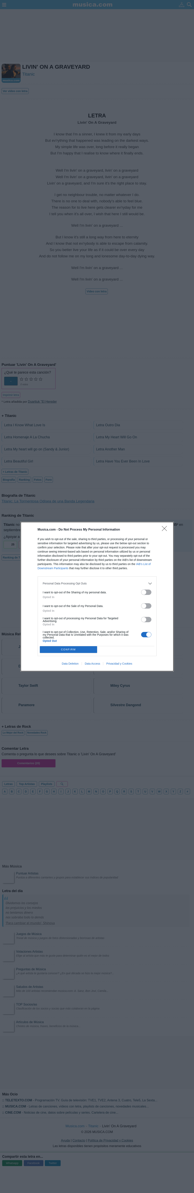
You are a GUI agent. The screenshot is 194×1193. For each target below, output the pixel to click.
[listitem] (97, 583)
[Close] (165, 530)
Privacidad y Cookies (119, 663)
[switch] (146, 592)
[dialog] (97, 596)
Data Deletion (70, 663)
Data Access (92, 663)
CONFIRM (68, 649)
